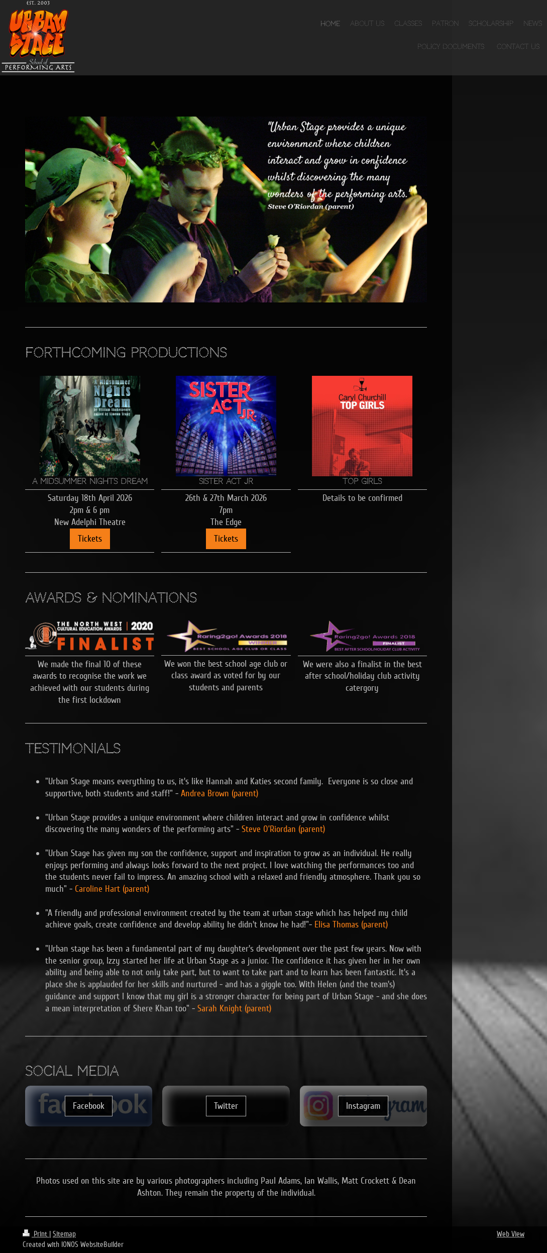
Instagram (363, 1105)
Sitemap (64, 1233)
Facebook (88, 1105)
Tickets (90, 538)
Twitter (226, 1105)
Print (36, 1233)
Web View (510, 1233)
